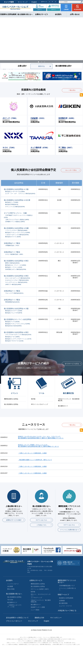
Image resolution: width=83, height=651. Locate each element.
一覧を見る (71, 90)
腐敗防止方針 (39, 618)
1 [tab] (39, 61)
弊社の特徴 (10, 589)
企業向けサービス (35, 580)
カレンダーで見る (71, 170)
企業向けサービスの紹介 (14, 520)
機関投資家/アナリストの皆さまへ (67, 581)
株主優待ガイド (63, 406)
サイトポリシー (56, 618)
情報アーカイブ (63, 594)
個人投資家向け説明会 (11, 404)
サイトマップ (22, 2)
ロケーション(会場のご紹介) (40, 589)
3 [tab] (45, 61)
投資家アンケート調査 (38, 607)
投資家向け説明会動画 (66, 598)
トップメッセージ (13, 584)
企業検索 (62, 600)
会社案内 (9, 580)
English (34, 2)
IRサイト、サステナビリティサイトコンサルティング (41, 595)
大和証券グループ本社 (66, 610)
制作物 (33, 399)
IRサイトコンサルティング (39, 404)
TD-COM (10, 599)
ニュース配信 (35, 610)
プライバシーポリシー (14, 621)
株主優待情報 (63, 603)
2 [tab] (42, 61)
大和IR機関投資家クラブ (67, 585)
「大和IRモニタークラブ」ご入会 (14, 605)
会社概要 (10, 586)
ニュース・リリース (65, 606)
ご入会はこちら (41, 525)
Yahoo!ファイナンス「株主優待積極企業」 (68, 399)
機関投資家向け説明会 (11, 399)
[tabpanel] (41, 43)
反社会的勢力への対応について (17, 618)
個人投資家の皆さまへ (14, 594)
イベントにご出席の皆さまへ (69, 530)
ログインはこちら (41, 520)
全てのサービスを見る (72, 363)
